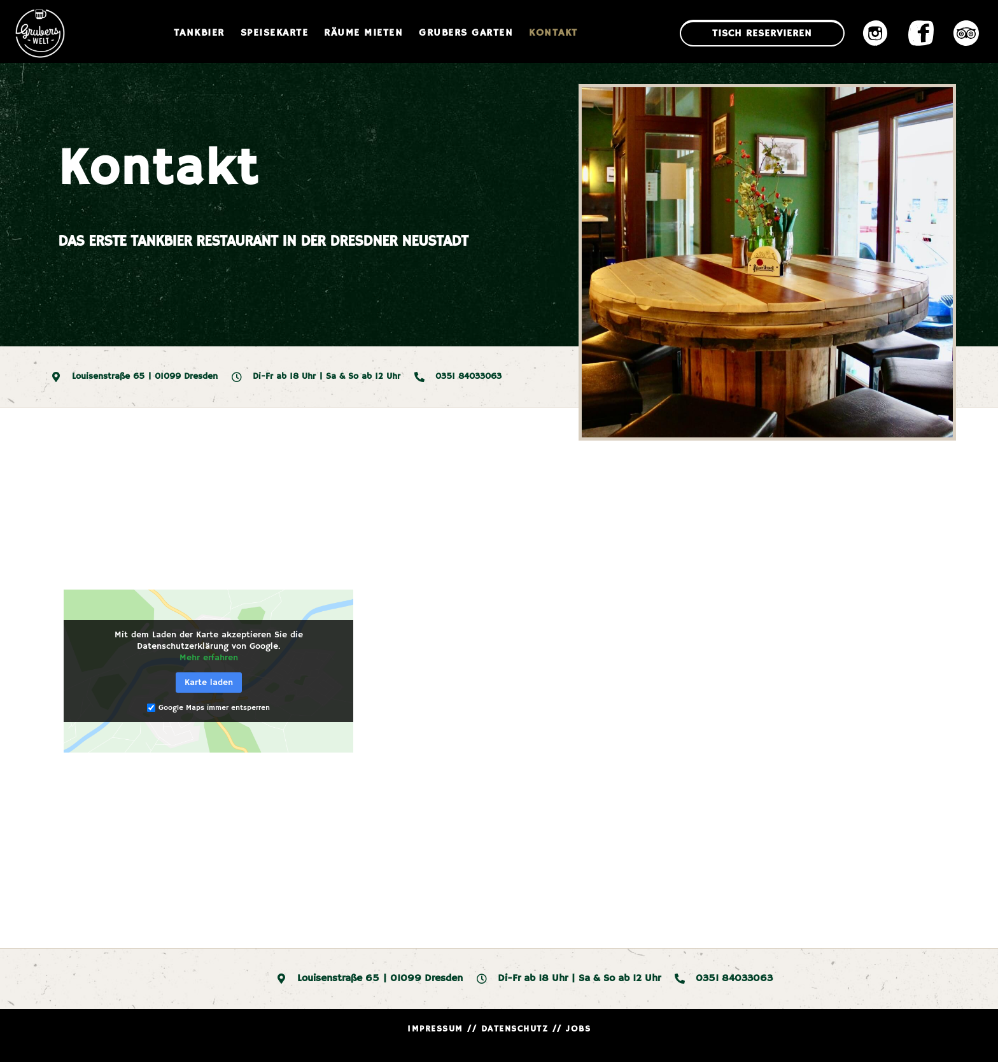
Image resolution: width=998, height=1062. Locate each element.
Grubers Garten (466, 33)
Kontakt (553, 33)
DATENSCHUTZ (515, 1029)
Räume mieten (363, 33)
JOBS (578, 1029)
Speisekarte (275, 33)
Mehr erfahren (208, 657)
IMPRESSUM (435, 1029)
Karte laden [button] (209, 682)
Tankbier (199, 33)
